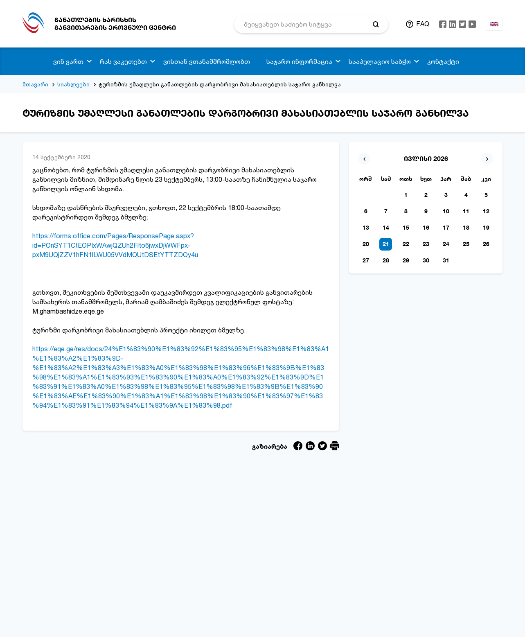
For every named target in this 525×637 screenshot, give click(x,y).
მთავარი (35, 84)
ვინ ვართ (68, 61)
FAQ (422, 24)
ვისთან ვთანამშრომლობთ (206, 61)
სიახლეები (73, 84)
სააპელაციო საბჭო (380, 61)
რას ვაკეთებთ (123, 61)
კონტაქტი (443, 61)
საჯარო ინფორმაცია (299, 61)
